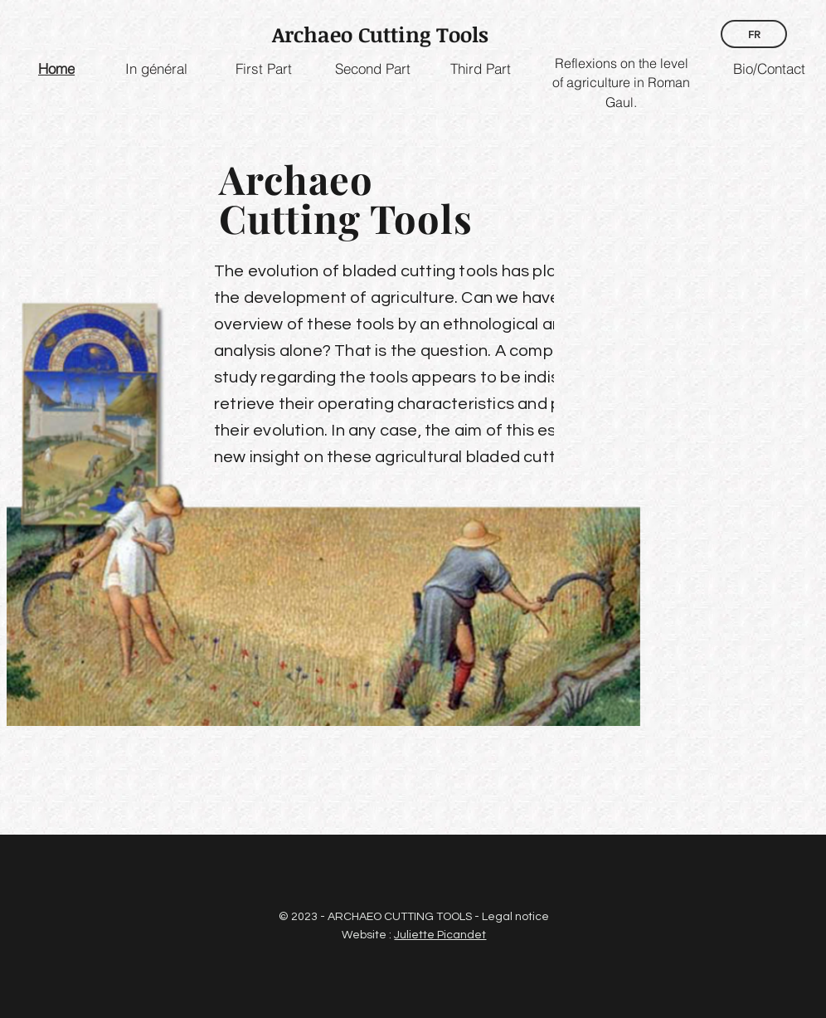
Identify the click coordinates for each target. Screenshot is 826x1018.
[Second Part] (372, 68)
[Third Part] (480, 68)
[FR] (754, 34)
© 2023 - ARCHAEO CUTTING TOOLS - (380, 917)
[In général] (156, 68)
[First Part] (263, 68)
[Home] (56, 68)
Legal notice (515, 917)
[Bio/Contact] (769, 68)
